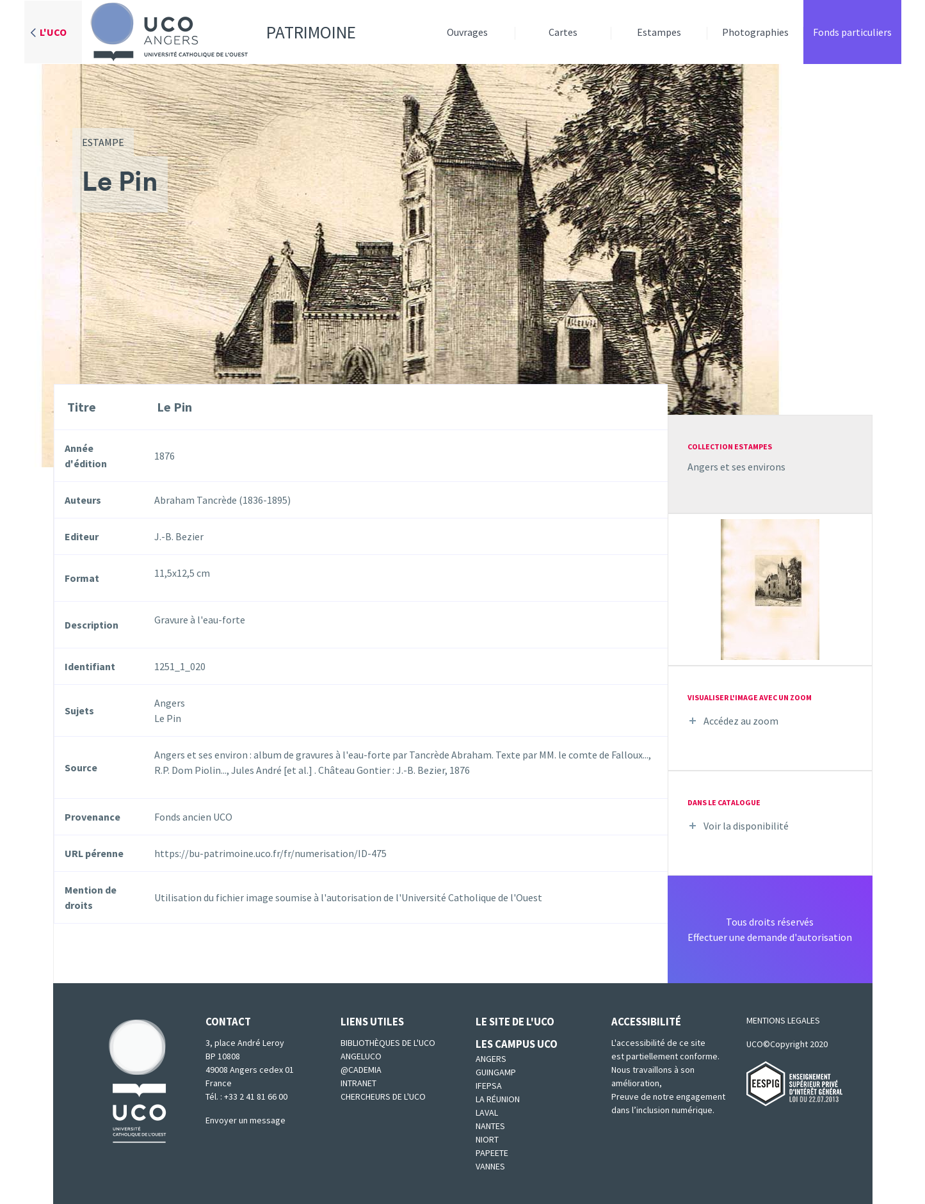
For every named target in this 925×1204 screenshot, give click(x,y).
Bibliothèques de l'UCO (388, 1042)
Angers (491, 1058)
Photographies (755, 32)
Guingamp (496, 1072)
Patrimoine (219, 32)
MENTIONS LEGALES (783, 1020)
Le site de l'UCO (515, 1022)
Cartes (563, 32)
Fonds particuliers (852, 32)
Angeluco (361, 1056)
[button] (770, 588)
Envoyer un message (245, 1120)
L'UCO (53, 32)
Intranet (358, 1083)
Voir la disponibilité (746, 825)
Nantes (490, 1126)
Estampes (659, 32)
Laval (487, 1112)
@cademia (361, 1069)
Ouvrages (467, 32)
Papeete (492, 1153)
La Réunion (498, 1099)
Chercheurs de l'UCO (383, 1096)
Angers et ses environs (736, 466)
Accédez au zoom (741, 720)
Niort (487, 1139)
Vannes (490, 1166)
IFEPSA (489, 1085)
